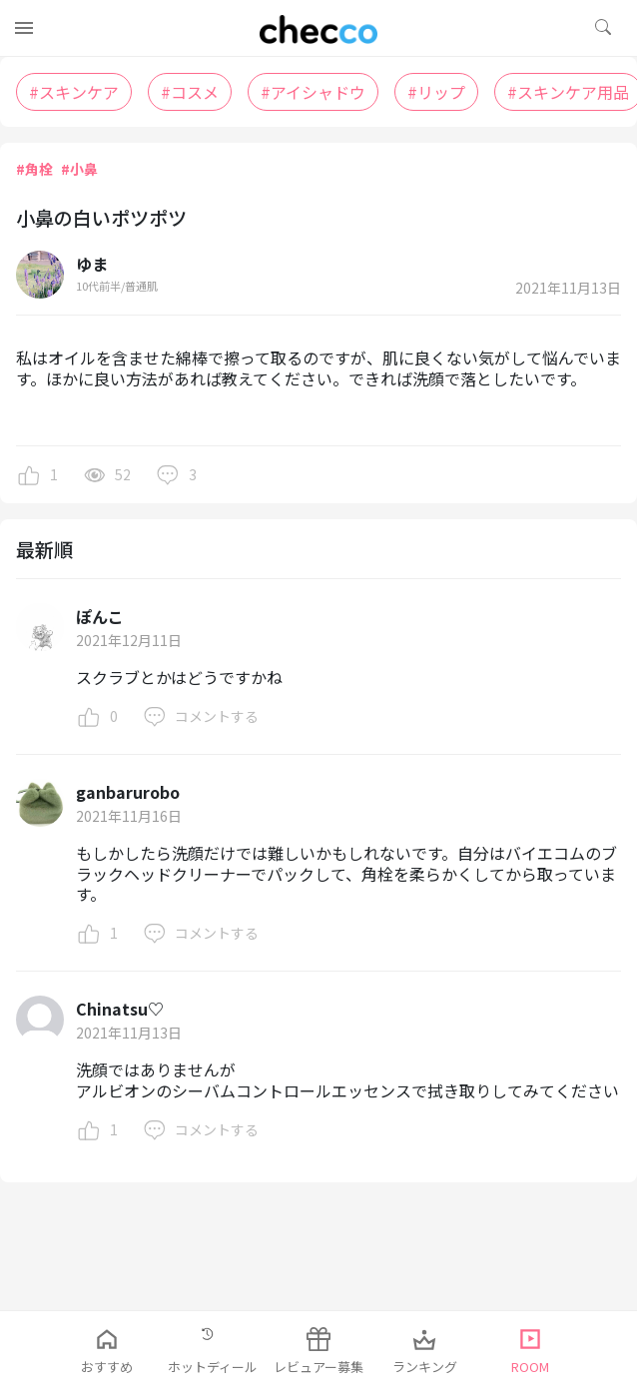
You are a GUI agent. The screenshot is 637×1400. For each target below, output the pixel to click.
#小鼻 (79, 169)
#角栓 (34, 169)
